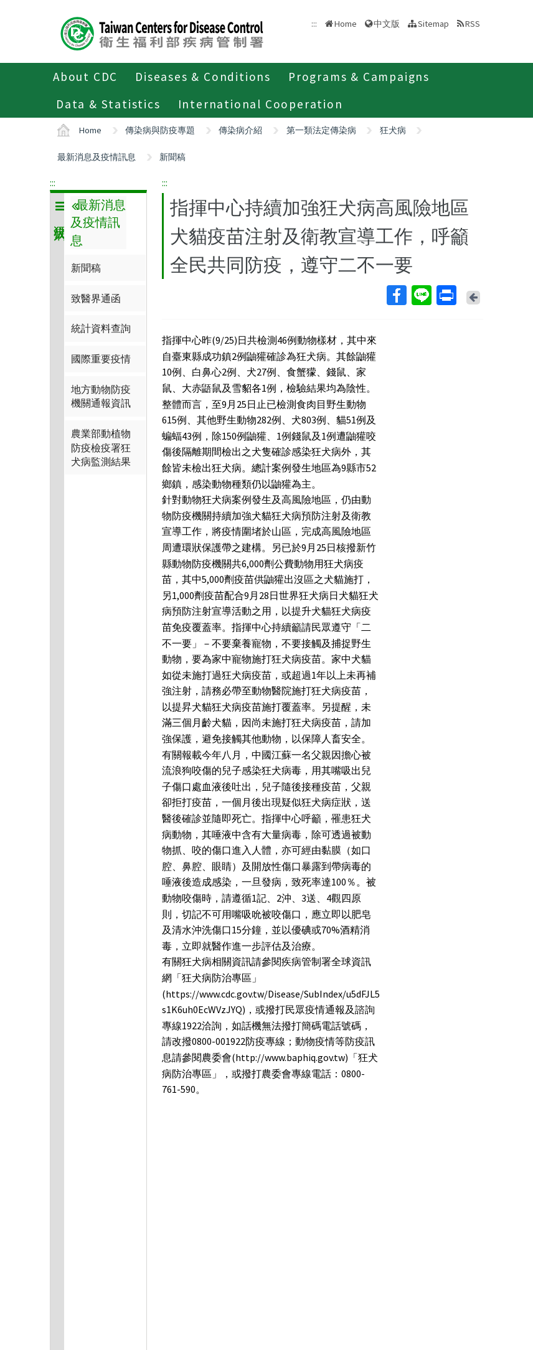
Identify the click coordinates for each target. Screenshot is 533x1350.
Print (445, 295)
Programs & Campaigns (359, 76)
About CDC (85, 76)
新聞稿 (172, 157)
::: (52, 182)
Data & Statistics (108, 104)
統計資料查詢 (101, 328)
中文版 (387, 24)
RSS (472, 23)
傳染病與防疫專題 (160, 130)
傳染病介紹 (240, 130)
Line (421, 295)
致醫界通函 (96, 298)
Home (345, 23)
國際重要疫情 (101, 358)
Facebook (396, 295)
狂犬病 (393, 130)
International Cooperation (260, 104)
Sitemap (433, 23)
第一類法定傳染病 (321, 130)
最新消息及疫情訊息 (96, 157)
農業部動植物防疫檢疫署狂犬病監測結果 (101, 447)
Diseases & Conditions (203, 76)
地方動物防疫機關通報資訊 (101, 396)
